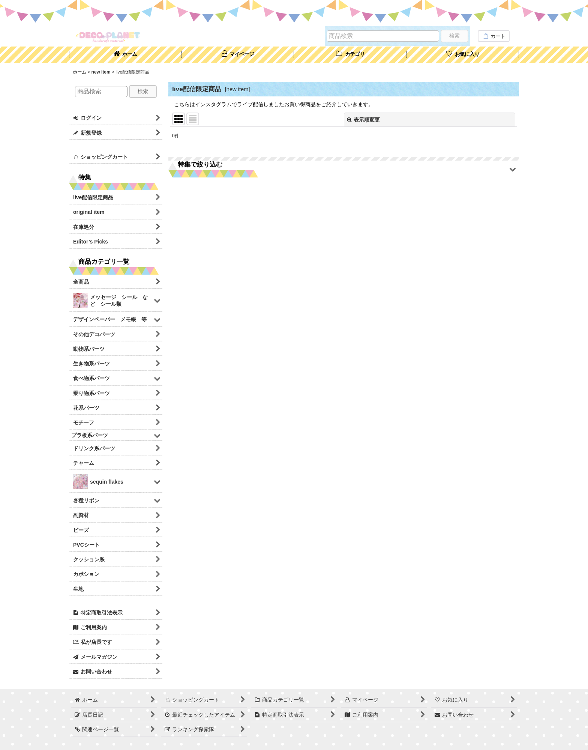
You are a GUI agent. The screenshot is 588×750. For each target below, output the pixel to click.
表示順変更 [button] (363, 120)
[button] (343, 169)
